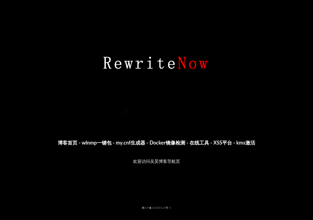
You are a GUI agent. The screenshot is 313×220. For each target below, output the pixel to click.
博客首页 (67, 142)
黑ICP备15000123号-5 (156, 207)
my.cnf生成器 (130, 142)
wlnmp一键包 (96, 142)
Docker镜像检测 (167, 142)
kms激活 (245, 142)
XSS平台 (222, 142)
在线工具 (199, 142)
